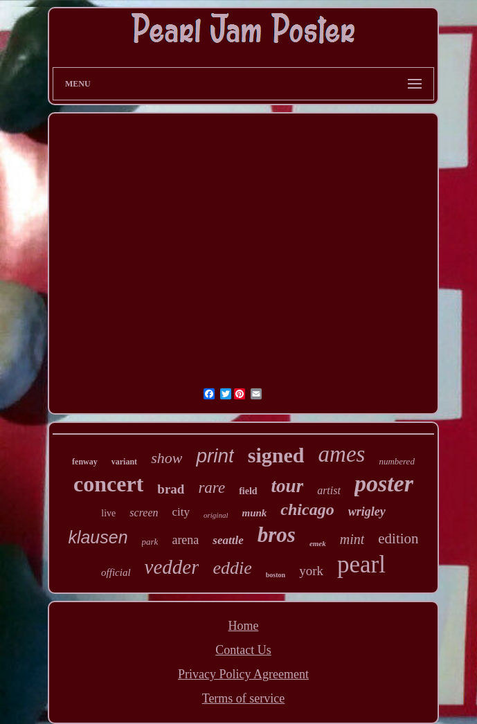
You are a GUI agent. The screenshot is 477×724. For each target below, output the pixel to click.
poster (383, 483)
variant (124, 462)
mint (352, 539)
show (166, 458)
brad (170, 489)
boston (275, 575)
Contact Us (243, 650)
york (311, 570)
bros (277, 535)
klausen (97, 537)
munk (254, 512)
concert (108, 483)
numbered (397, 461)
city (181, 511)
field (248, 491)
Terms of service (243, 698)
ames (342, 454)
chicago (307, 509)
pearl (361, 564)
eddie (232, 568)
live (108, 513)
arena (185, 540)
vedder (172, 567)
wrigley (367, 511)
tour (287, 486)
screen (143, 512)
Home (243, 626)
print (214, 456)
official (116, 572)
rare (211, 487)
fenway (85, 462)
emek (317, 543)
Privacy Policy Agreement (243, 674)
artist (329, 490)
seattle (228, 540)
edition (398, 538)
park (150, 541)
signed (276, 455)
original (216, 515)
